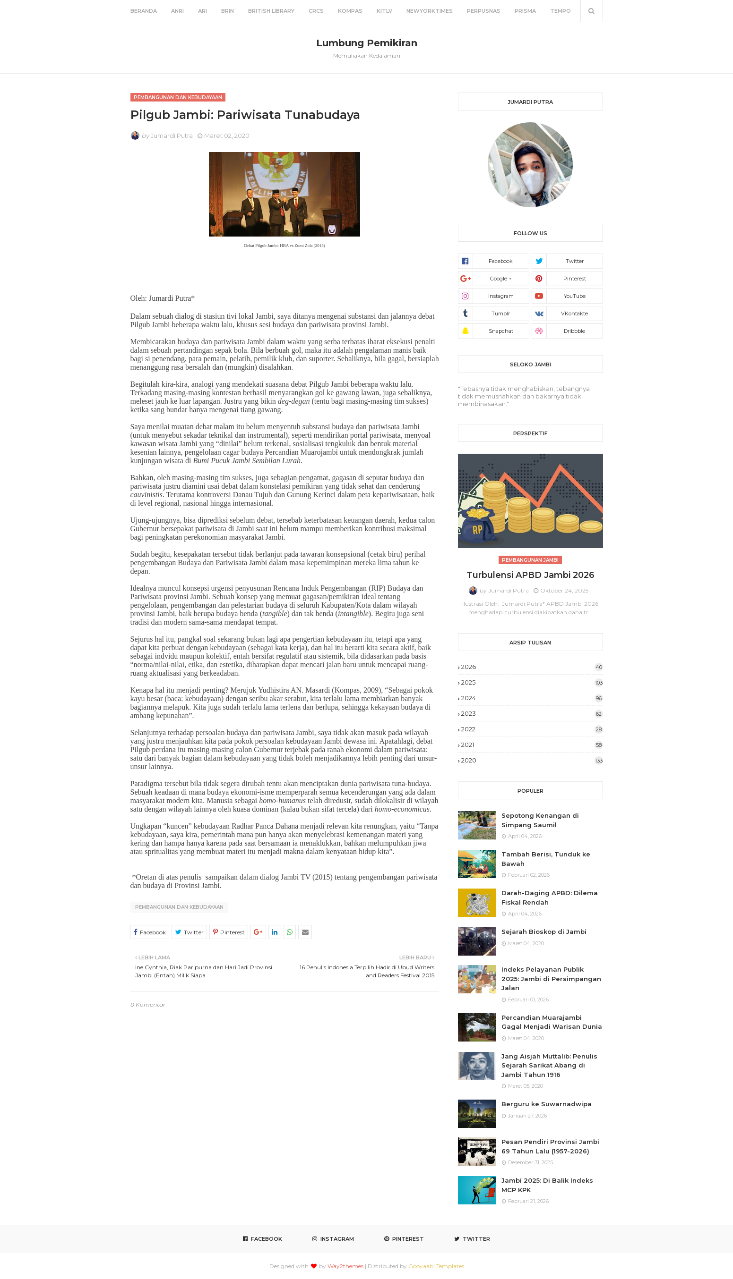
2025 (532, 682)
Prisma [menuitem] (525, 11)
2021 (532, 744)
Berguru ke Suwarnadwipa (546, 1104)
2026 (532, 666)
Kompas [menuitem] (350, 11)
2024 (532, 698)
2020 (532, 760)
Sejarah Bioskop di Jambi (543, 931)
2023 (532, 713)
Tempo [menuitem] (560, 11)
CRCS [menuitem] (316, 11)
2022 (532, 729)
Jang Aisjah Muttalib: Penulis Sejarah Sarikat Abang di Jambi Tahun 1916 (549, 1065)
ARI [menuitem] (202, 11)
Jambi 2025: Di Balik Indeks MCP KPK (547, 1185)
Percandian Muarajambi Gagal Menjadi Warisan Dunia (551, 1022)
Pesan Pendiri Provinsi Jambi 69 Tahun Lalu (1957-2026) (550, 1146)
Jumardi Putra (172, 135)
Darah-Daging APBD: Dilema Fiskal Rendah (549, 897)
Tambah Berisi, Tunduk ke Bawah (545, 858)
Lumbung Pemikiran (366, 43)
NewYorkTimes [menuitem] (429, 11)
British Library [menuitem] (271, 11)
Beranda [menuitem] (143, 11)
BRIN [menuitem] (227, 11)
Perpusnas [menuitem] (483, 11)
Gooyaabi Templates (436, 1266)
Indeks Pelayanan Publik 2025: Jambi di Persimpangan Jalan (551, 978)
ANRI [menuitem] (177, 11)
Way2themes (345, 1266)
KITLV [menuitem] (384, 11)
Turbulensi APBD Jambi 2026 (530, 575)
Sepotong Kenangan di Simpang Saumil (540, 820)
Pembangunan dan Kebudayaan (179, 907)
